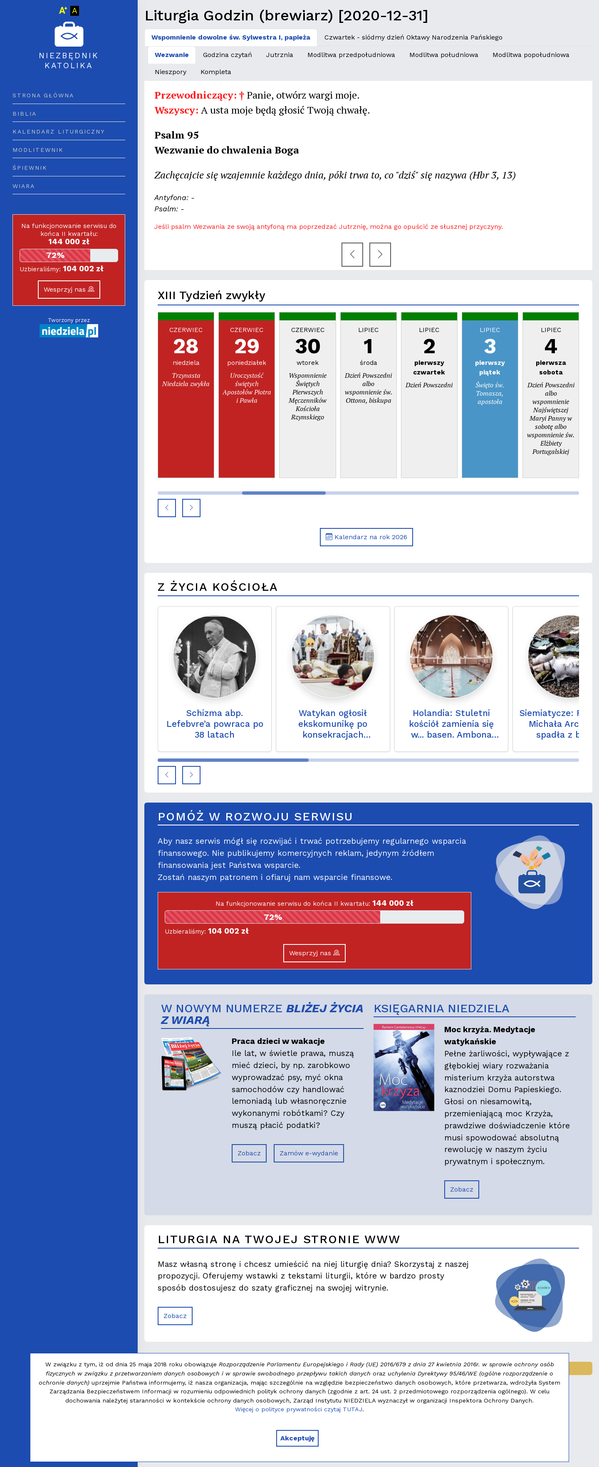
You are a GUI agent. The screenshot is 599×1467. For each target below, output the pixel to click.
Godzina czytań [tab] (227, 55)
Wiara (23, 186)
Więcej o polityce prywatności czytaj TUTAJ (298, 1409)
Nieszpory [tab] (170, 72)
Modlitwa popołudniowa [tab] (531, 55)
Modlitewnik (38, 149)
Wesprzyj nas (69, 289)
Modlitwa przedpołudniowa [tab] (351, 55)
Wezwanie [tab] (172, 55)
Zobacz (249, 1153)
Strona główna (43, 95)
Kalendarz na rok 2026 (366, 537)
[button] (167, 508)
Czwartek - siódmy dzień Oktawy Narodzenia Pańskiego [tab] (413, 37)
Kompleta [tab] (215, 72)
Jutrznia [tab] (279, 55)
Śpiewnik (29, 167)
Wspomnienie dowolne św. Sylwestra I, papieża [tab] (230, 37)
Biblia (24, 113)
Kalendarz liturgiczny (58, 131)
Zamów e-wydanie (309, 1153)
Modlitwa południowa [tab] (443, 55)
